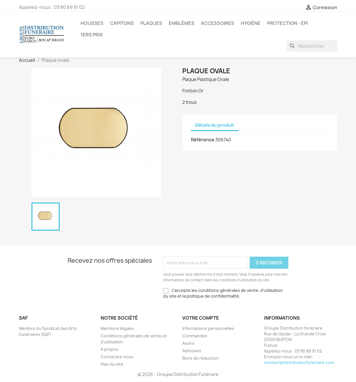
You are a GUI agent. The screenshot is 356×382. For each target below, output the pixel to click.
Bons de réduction (200, 358)
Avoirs (188, 343)
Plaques (151, 23)
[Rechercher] (312, 46)
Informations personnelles (208, 328)
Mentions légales (117, 328)
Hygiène (251, 23)
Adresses (191, 350)
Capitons (122, 23)
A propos (109, 349)
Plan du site (112, 364)
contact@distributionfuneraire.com (299, 362)
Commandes (194, 336)
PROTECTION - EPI (287, 23)
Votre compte (200, 318)
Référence (202, 139)
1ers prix (92, 34)
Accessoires (217, 23)
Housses (92, 23)
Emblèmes (181, 23)
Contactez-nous (117, 356)
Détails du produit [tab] (214, 125)
